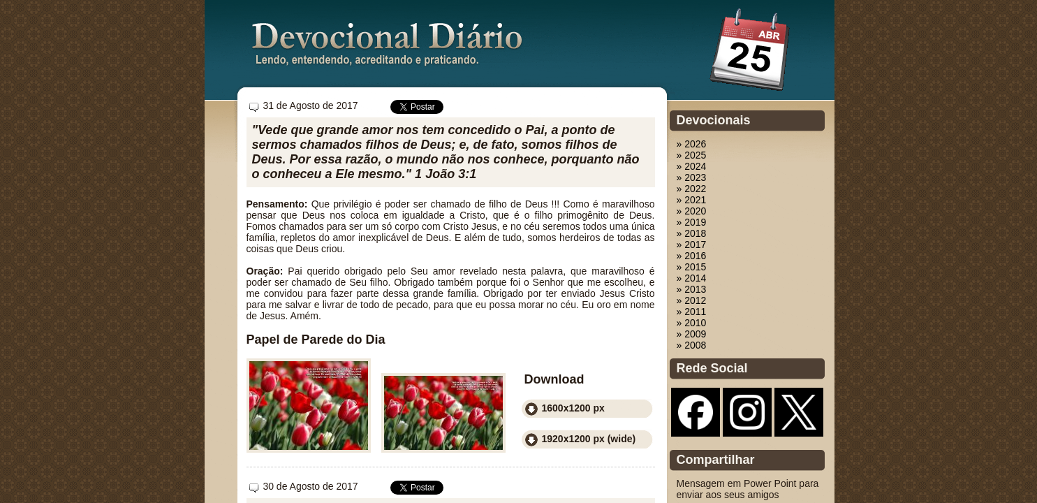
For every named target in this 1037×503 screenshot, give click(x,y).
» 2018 (692, 233)
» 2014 (692, 278)
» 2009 (692, 334)
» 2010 (692, 322)
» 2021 (692, 199)
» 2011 (692, 311)
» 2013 (692, 289)
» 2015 (692, 266)
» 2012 (692, 300)
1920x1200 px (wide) (589, 438)
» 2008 (692, 345)
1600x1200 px (573, 408)
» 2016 (692, 255)
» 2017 (692, 244)
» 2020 (692, 211)
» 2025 (692, 155)
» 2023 (692, 177)
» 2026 (692, 144)
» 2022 (692, 188)
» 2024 (692, 166)
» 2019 (692, 222)
